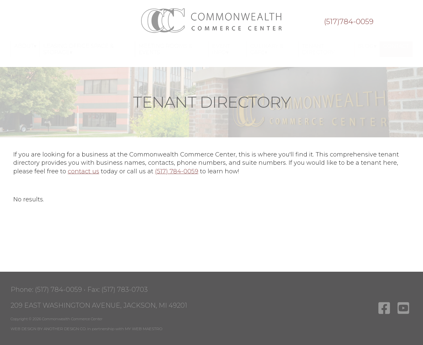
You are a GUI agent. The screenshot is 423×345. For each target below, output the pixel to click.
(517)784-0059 (348, 21)
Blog (366, 46)
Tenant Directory (318, 49)
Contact (396, 46)
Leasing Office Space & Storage (78, 49)
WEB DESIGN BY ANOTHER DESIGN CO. (48, 328)
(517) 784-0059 (176, 171)
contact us (83, 171)
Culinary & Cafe (267, 49)
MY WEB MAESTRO (143, 328)
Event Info (221, 49)
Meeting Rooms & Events (165, 49)
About (24, 46)
